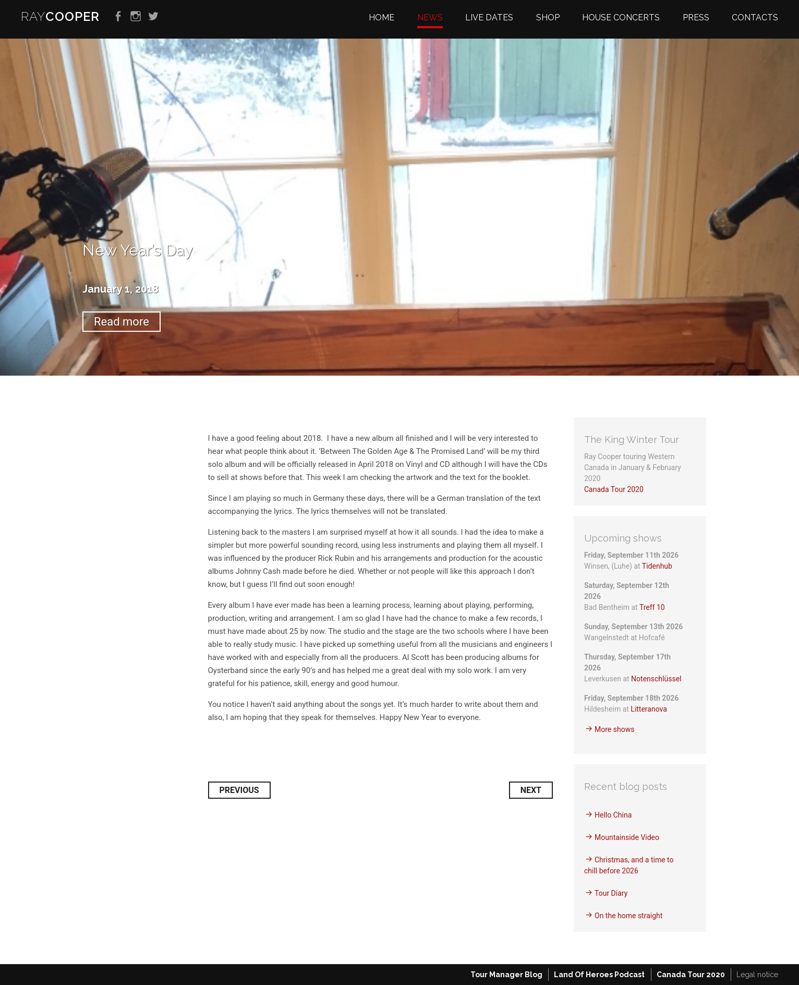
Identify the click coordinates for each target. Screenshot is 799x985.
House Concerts (621, 17)
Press (696, 17)
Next (530, 790)
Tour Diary (611, 893)
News (430, 17)
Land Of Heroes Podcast (599, 974)
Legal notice (757, 974)
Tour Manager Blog (506, 974)
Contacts (755, 17)
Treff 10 (652, 607)
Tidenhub (657, 566)
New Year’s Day (137, 250)
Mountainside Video (627, 837)
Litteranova (649, 709)
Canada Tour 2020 (614, 489)
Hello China (613, 815)
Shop (548, 17)
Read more (121, 321)
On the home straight (628, 915)
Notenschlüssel (656, 679)
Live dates (489, 17)
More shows (614, 729)
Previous (239, 790)
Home (381, 17)
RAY (60, 16)
